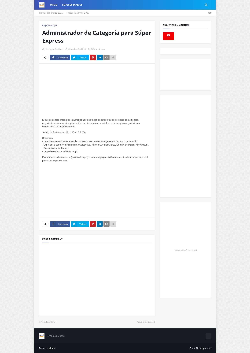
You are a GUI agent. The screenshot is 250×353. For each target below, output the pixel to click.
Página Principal (49, 25)
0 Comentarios (98, 49)
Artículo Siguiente (145, 321)
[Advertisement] (69, 90)
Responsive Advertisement (185, 249)
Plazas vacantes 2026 (78, 12)
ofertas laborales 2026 (51, 12)
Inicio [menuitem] (53, 4)
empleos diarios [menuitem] (72, 4)
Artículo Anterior (48, 321)
